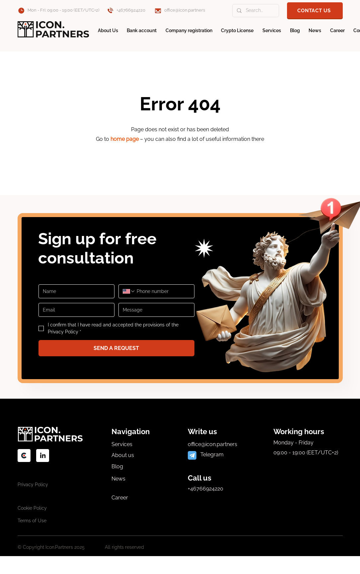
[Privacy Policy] (35, 484)
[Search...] (255, 10)
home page (124, 139)
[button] (315, 10)
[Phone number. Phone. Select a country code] (129, 291)
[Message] (154, 309)
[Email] (74, 309)
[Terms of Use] (35, 520)
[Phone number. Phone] (162, 291)
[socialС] (24, 455)
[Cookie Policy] (35, 507)
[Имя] (74, 291)
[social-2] (42, 455)
